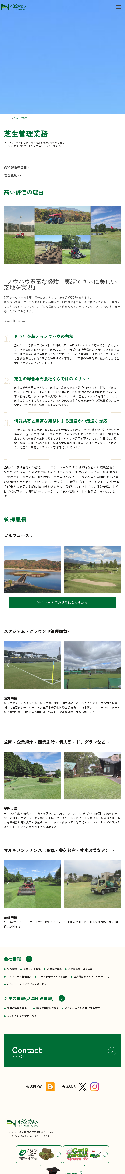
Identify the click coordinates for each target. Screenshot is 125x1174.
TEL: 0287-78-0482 (16, 1136)
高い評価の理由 (15, 167)
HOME (7, 118)
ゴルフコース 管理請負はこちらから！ (62, 602)
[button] (8, 578)
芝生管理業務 (21, 118)
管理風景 (10, 175)
